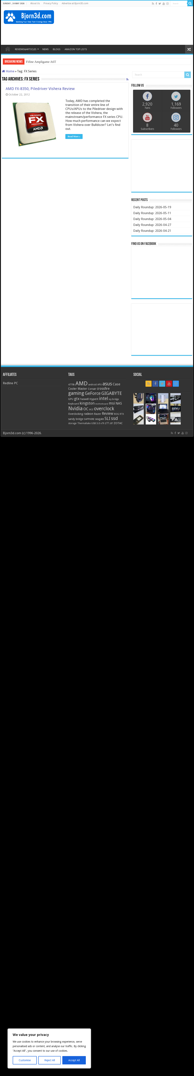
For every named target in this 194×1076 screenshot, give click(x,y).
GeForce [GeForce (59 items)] (93, 393)
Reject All (49, 1060)
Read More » (74, 136)
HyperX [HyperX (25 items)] (93, 399)
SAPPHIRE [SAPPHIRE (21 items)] (89, 419)
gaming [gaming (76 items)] (76, 393)
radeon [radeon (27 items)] (88, 414)
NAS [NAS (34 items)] (119, 403)
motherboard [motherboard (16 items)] (101, 404)
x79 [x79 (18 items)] (102, 423)
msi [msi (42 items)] (112, 403)
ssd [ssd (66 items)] (114, 418)
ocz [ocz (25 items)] (91, 409)
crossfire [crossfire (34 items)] (103, 388)
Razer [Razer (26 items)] (97, 414)
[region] (49, 1048)
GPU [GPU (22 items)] (70, 399)
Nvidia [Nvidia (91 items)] (75, 408)
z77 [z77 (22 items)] (107, 423)
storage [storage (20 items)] (72, 423)
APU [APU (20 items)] (99, 384)
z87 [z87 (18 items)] (111, 423)
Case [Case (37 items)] (116, 384)
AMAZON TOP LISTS (76, 49)
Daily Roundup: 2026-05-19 (152, 207)
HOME (8, 49)
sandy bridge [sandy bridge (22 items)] (75, 418)
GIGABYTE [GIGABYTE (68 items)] (111, 393)
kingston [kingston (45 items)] (87, 403)
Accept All (74, 1060)
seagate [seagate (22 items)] (99, 418)
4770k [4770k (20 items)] (71, 384)
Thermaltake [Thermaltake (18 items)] (84, 423)
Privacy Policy (51, 3)
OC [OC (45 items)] (85, 409)
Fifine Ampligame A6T (41, 62)
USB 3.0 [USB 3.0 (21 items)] (95, 423)
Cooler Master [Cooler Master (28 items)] (77, 388)
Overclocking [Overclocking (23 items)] (75, 413)
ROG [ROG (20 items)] (116, 414)
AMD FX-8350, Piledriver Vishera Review (40, 88)
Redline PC (10, 383)
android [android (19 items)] (92, 384)
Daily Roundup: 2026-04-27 (152, 225)
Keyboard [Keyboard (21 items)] (73, 403)
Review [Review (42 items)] (107, 413)
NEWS (45, 49)
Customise (25, 1060)
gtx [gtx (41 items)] (77, 399)
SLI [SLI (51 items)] (107, 418)
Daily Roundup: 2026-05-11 (152, 213)
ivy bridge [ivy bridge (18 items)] (114, 399)
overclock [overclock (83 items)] (104, 408)
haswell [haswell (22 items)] (84, 399)
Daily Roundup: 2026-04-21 (152, 231)
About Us (35, 3)
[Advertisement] (121, 32)
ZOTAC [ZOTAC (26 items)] (118, 423)
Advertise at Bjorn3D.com (75, 3)
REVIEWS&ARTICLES (25, 49)
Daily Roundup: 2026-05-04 (152, 219)
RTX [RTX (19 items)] (122, 414)
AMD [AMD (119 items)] (81, 383)
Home (8, 71)
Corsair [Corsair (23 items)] (92, 388)
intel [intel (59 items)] (103, 398)
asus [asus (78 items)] (107, 384)
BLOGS (56, 49)
